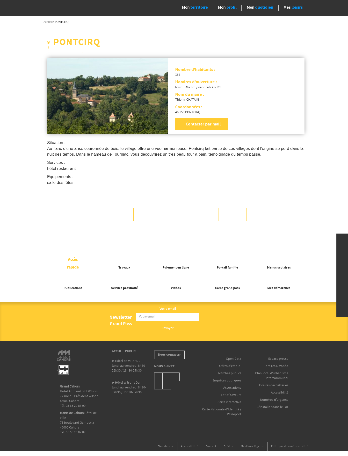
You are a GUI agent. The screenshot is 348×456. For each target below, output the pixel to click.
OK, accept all (141, 241)
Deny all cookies (179, 241)
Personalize (213, 241)
